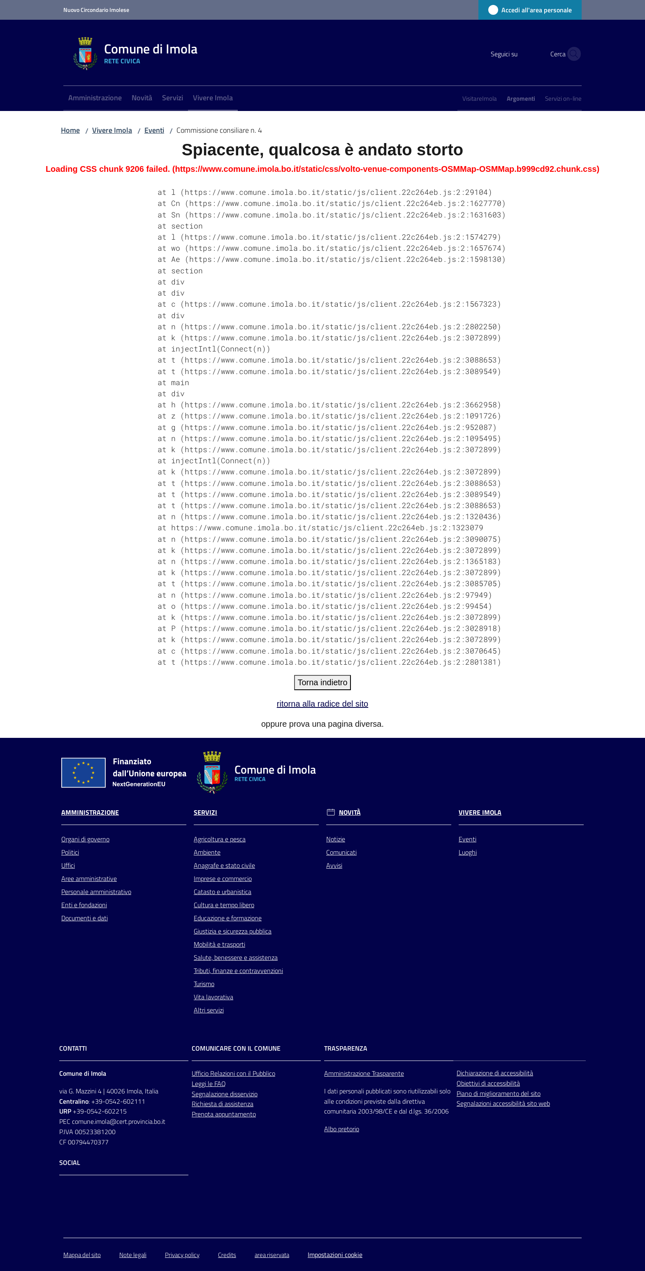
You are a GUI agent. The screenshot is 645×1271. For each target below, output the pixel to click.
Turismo (204, 984)
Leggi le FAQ (209, 1083)
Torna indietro (322, 682)
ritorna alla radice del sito (322, 703)
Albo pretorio (341, 1129)
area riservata (272, 1254)
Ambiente (207, 852)
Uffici (68, 865)
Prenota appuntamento (224, 1114)
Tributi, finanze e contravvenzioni (238, 970)
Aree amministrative (89, 878)
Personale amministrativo (96, 892)
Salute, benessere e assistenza (236, 957)
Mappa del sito (82, 1254)
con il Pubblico (256, 1073)
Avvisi (334, 865)
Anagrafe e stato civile (224, 865)
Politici (70, 852)
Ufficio (201, 1073)
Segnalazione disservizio (225, 1094)
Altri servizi (209, 1010)
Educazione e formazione (228, 918)
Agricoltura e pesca (220, 839)
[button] (572, 54)
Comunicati (341, 852)
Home (70, 130)
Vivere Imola (112, 130)
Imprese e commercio (223, 878)
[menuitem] (95, 98)
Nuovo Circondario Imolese (96, 9)
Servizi (205, 812)
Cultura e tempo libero (224, 905)
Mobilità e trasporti (219, 944)
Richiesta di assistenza (222, 1104)
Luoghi (468, 852)
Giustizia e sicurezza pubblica (232, 931)
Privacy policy (182, 1254)
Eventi (154, 130)
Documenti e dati (84, 918)
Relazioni (223, 1073)
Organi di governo (85, 839)
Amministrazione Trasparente (364, 1073)
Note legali (132, 1254)
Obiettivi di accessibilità (488, 1083)
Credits (227, 1254)
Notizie (335, 839)
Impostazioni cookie (335, 1254)
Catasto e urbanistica (222, 892)
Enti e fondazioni (84, 905)
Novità (350, 812)
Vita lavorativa (213, 997)
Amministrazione (90, 812)
